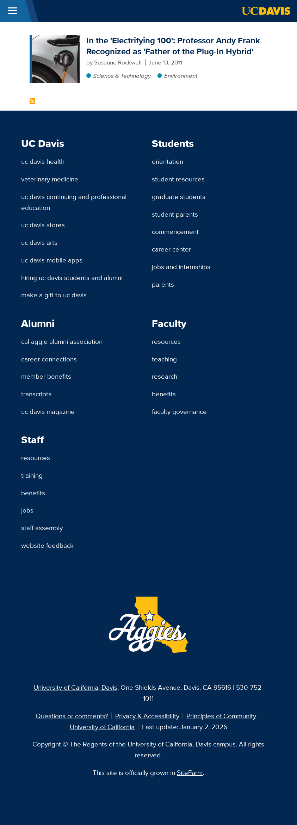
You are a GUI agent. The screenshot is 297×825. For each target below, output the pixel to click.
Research (164, 376)
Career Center (171, 249)
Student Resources (178, 179)
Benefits (164, 394)
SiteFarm (190, 772)
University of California (102, 727)
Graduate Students (178, 196)
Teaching (164, 359)
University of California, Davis (75, 687)
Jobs (27, 510)
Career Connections (49, 359)
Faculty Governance (179, 411)
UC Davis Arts (39, 242)
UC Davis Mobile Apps (51, 260)
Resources (166, 341)
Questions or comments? (72, 716)
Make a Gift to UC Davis (54, 295)
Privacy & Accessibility (147, 716)
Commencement (175, 231)
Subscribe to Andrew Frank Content (32, 101)
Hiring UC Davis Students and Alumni (72, 278)
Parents (163, 284)
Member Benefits (46, 376)
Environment (180, 76)
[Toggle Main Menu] (12, 11)
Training (32, 475)
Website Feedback (47, 545)
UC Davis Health (42, 161)
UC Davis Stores (43, 225)
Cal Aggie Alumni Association (62, 341)
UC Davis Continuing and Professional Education (73, 202)
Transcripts (36, 394)
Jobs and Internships (181, 267)
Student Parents (175, 214)
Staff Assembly (42, 528)
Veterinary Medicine (49, 179)
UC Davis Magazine (48, 411)
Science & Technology (122, 76)
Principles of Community (221, 716)
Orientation (167, 161)
